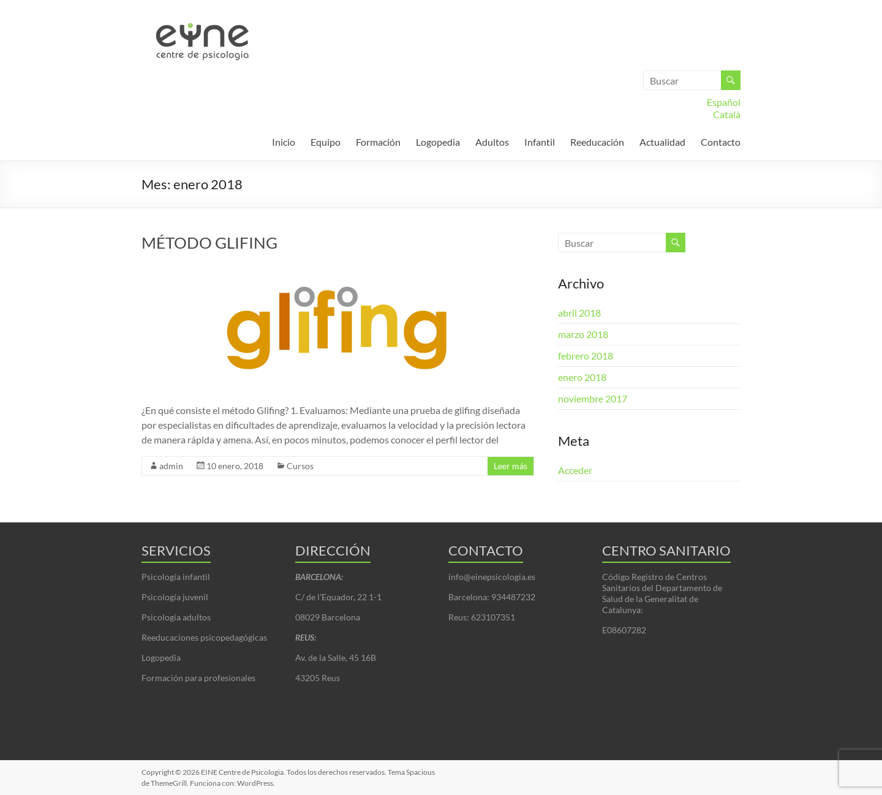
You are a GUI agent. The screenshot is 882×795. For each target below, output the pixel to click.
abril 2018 (579, 312)
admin (171, 466)
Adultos (492, 142)
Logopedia (438, 142)
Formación (378, 142)
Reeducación (597, 142)
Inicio (283, 142)
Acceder (575, 470)
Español (724, 102)
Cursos (300, 466)
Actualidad (662, 142)
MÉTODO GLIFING (209, 242)
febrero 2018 (585, 355)
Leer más (510, 466)
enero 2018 (582, 377)
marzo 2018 (583, 334)
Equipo (326, 142)
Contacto (721, 142)
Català (727, 114)
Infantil (539, 142)
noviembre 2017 (592, 398)
